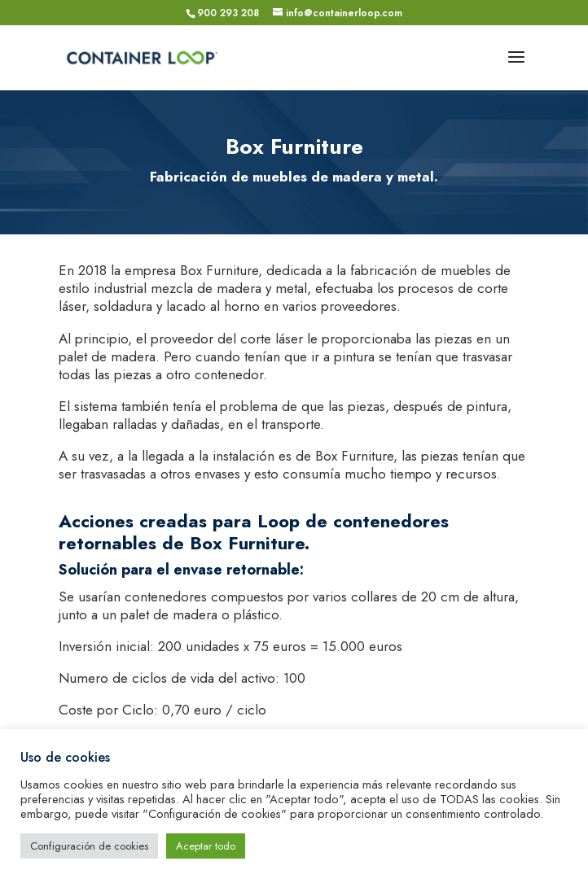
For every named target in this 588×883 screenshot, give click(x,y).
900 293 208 (228, 13)
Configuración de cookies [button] (89, 846)
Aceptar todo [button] (205, 846)
